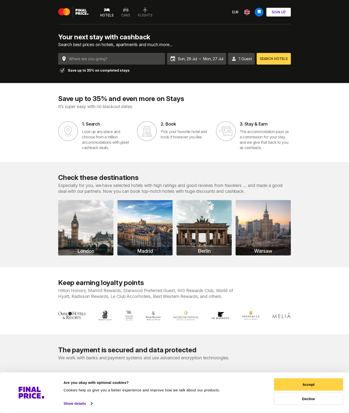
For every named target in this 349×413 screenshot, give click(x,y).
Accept (308, 384)
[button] (241, 59)
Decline (308, 398)
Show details (74, 403)
